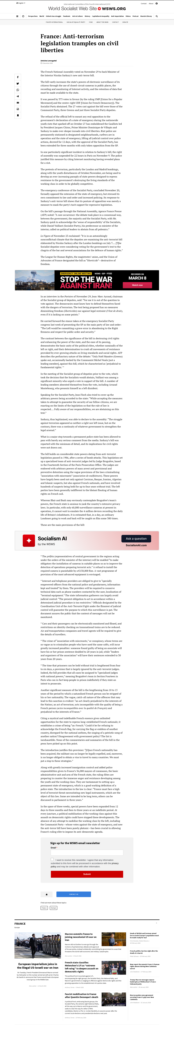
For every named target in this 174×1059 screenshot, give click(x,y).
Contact (144, 3)
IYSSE (91, 22)
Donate (125, 22)
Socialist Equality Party (76, 22)
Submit (87, 874)
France (44, 908)
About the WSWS (102, 22)
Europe (53, 908)
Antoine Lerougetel (49, 60)
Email (53, 848)
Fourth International (54, 22)
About (151, 3)
